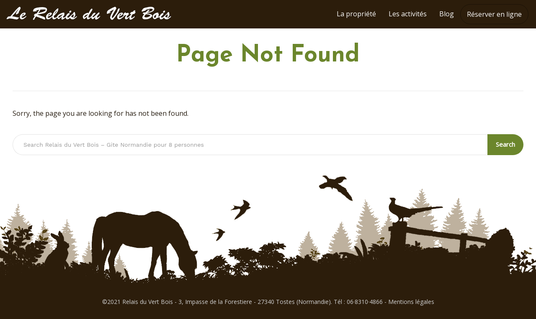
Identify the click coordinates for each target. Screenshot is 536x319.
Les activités (408, 13)
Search (505, 144)
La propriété (356, 13)
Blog (446, 13)
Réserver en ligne (494, 14)
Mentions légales (411, 302)
